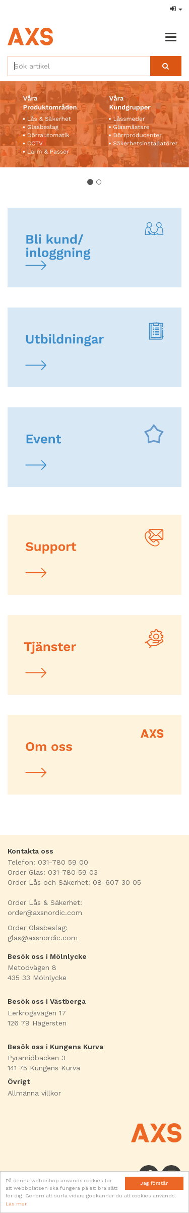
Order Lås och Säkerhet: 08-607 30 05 (74, 882)
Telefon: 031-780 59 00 (48, 862)
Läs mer (16, 1203)
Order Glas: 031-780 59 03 (53, 872)
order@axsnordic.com (45, 912)
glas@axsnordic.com (43, 938)
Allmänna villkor (34, 1093)
